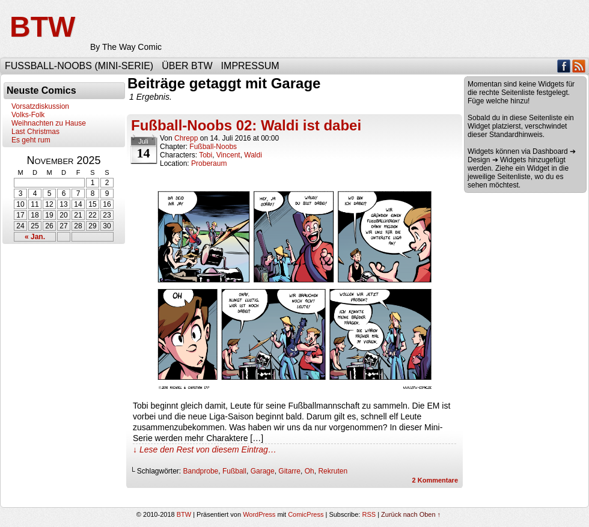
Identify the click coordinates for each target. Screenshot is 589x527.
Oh (309, 471)
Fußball (234, 471)
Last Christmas (35, 131)
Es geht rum (30, 140)
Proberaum (209, 163)
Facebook (564, 65)
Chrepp (186, 138)
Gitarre (289, 471)
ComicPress (305, 514)
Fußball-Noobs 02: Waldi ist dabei (246, 125)
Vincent (228, 155)
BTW (42, 27)
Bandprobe (201, 471)
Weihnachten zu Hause (48, 123)
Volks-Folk (27, 115)
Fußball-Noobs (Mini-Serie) (79, 66)
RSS (579, 65)
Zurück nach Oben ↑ (411, 514)
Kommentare (435, 480)
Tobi (205, 155)
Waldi (253, 155)
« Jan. (35, 237)
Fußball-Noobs (213, 146)
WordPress (259, 514)
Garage (263, 471)
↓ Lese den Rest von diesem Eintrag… (204, 449)
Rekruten (332, 471)
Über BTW (187, 66)
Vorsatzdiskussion (40, 106)
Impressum (250, 66)
